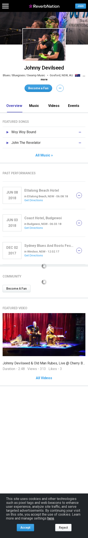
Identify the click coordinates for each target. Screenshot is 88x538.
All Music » (44, 155)
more (44, 79)
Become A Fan (16, 288)
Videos (54, 106)
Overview (14, 106)
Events (73, 106)
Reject (63, 527)
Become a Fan (38, 88)
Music (34, 106)
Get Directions (33, 200)
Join (81, 6)
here (50, 518)
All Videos (44, 378)
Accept (25, 527)
